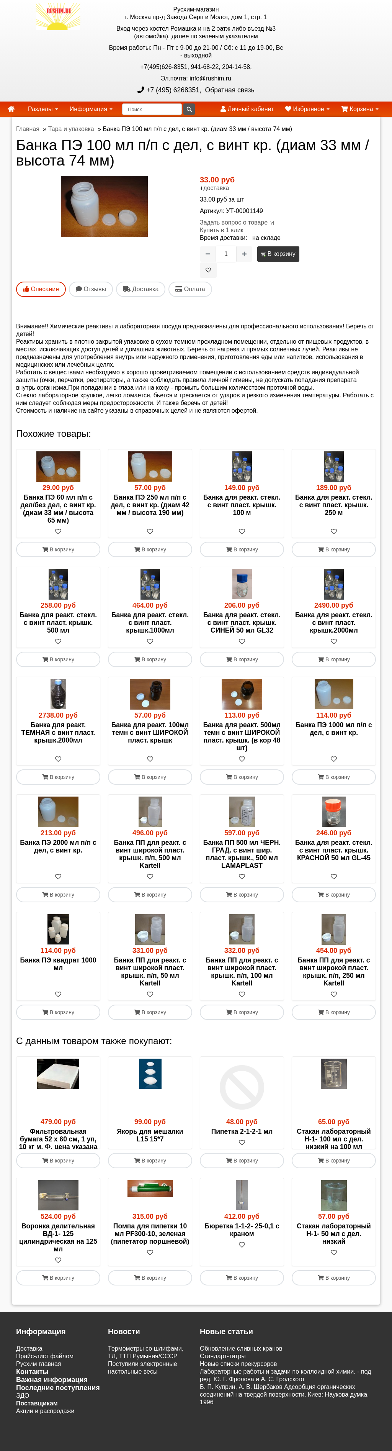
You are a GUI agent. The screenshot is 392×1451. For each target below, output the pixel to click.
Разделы (43, 109)
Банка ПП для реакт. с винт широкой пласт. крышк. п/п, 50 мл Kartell (150, 971)
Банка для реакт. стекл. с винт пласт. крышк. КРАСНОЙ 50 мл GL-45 (333, 850)
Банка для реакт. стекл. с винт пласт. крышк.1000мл (150, 622)
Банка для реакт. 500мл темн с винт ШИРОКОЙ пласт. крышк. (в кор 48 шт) (242, 736)
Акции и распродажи (45, 1434)
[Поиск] (152, 109)
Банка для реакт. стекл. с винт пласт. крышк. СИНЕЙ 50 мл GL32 (242, 622)
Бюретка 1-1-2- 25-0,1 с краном (241, 1253)
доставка (216, 188)
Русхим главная (38, 1387)
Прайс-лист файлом (45, 1379)
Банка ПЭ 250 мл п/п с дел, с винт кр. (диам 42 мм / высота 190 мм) (150, 505)
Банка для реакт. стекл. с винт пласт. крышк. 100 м (242, 505)
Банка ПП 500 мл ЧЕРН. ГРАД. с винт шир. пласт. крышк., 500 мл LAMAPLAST (242, 854)
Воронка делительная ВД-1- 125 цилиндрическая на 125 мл (58, 1260)
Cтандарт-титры (223, 1379)
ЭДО (22, 1419)
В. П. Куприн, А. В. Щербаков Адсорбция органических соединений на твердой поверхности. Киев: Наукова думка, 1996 (284, 1418)
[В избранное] (208, 270)
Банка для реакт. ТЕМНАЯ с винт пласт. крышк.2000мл (58, 732)
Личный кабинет (247, 109)
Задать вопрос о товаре (234, 222)
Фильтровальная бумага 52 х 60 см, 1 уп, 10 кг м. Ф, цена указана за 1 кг (58, 1143)
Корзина (360, 109)
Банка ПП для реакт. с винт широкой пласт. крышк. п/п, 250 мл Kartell (334, 971)
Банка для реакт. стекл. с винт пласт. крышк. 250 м (333, 505)
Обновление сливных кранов (241, 1372)
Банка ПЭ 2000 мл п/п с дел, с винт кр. (58, 846)
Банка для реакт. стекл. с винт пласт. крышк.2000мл (333, 622)
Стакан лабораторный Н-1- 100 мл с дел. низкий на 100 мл (334, 1139)
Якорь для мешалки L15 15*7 (150, 1135)
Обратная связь (229, 90)
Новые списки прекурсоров (238, 1387)
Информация (91, 109)
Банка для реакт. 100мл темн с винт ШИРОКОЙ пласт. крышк (150, 732)
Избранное (307, 109)
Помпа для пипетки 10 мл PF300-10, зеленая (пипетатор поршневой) (150, 1256)
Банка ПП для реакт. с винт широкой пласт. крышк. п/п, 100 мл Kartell (242, 971)
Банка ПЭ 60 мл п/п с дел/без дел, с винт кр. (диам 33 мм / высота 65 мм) (58, 509)
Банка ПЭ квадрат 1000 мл (58, 964)
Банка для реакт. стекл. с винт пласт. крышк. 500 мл (58, 622)
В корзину (278, 254)
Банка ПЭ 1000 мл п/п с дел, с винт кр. (334, 728)
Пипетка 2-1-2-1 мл (242, 1131)
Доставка (29, 1372)
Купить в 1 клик (221, 230)
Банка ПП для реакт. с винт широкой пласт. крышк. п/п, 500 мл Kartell (150, 854)
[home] (11, 109)
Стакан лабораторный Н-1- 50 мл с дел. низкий (334, 1256)
